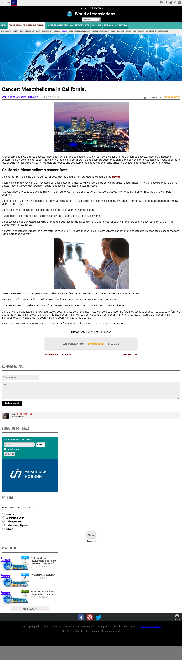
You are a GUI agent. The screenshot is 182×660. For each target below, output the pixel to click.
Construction (150, 31)
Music (71, 31)
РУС (3, 2)
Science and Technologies (82, 31)
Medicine (64, 31)
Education (95, 31)
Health (22, 31)
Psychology (120, 31)
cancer (116, 177)
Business (8, 31)
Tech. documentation (161, 31)
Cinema (38, 31)
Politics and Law (104, 31)
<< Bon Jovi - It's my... (59, 354)
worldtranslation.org (151, 626)
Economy (15, 31)
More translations (58, 25)
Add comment (12, 403)
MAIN (3, 25)
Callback (96, 25)
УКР (8, 2)
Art (33, 31)
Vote (91, 535)
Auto (2, 31)
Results (91, 541)
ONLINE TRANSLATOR (79, 25)
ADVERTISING (121, 25)
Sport (134, 31)
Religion (128, 31)
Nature (113, 31)
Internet (28, 31)
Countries (141, 31)
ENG (14, 2)
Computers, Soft (47, 31)
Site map (108, 25)
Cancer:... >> (129, 354)
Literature (57, 31)
